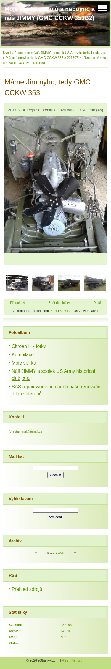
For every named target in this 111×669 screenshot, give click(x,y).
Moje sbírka (24, 362)
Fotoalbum (22, 52)
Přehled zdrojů (27, 589)
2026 (61, 552)
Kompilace (23, 354)
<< (36, 552)
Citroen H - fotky (29, 346)
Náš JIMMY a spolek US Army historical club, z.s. (70, 52)
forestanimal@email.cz (25, 431)
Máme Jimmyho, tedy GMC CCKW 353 (34, 57)
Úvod (7, 52)
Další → (99, 302)
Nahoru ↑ (78, 660)
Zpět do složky (59, 302)
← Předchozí (15, 302)
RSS (65, 660)
